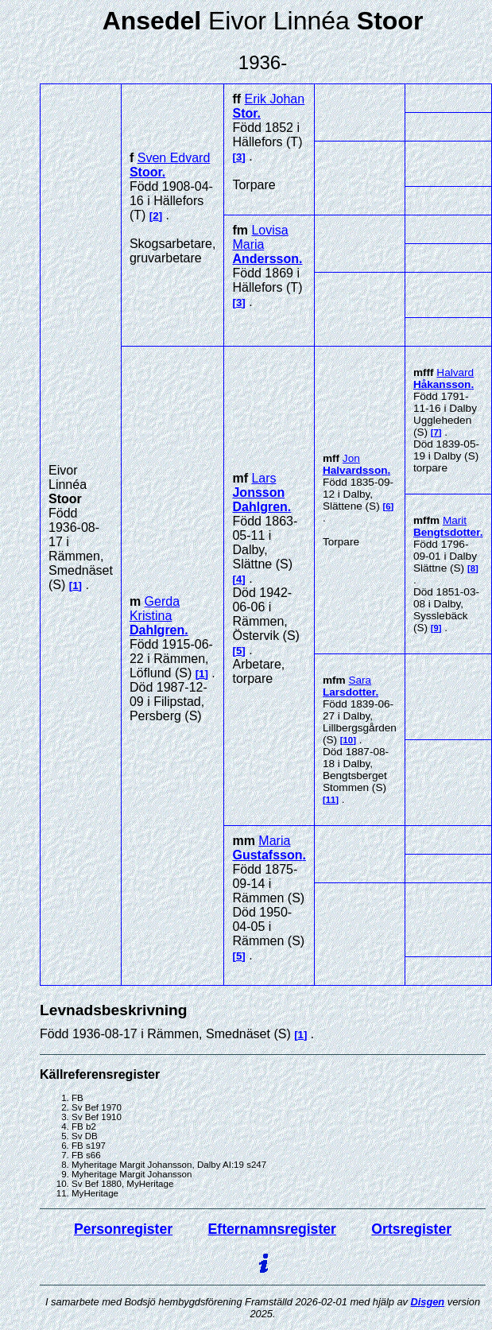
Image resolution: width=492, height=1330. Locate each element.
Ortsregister (411, 1229)
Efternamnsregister (272, 1229)
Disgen (428, 1302)
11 (331, 800)
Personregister (123, 1229)
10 (348, 740)
